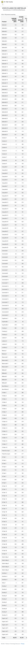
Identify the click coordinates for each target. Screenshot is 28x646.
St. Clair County (7, 2)
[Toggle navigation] (2, 4)
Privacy (22, 643)
